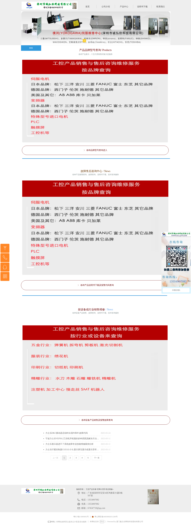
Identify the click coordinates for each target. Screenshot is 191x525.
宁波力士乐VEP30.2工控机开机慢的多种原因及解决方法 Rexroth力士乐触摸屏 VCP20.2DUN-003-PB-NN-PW (72, 438)
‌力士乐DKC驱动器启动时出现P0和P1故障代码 (66, 433)
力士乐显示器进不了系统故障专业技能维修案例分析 (69, 444)
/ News (109, 309)
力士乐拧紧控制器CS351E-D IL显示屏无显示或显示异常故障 (72, 449)
